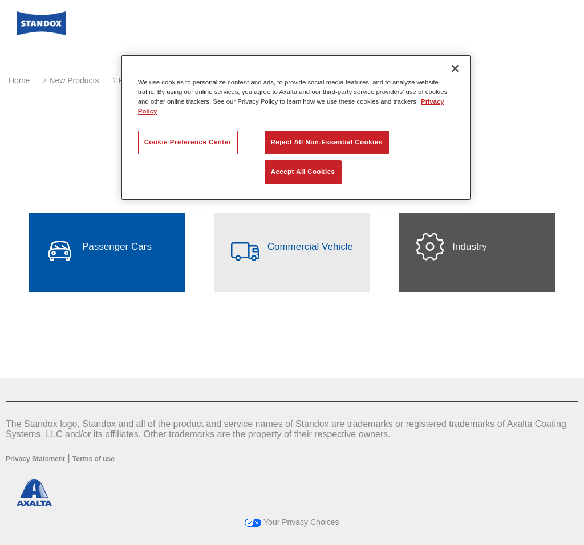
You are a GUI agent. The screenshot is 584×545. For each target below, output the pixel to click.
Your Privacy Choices (292, 522)
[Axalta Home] (41, 32)
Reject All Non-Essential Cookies (327, 142)
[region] (296, 127)
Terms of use (93, 459)
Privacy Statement (35, 459)
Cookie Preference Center (188, 142)
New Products (74, 80)
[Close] (455, 68)
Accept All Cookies (303, 171)
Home (19, 80)
